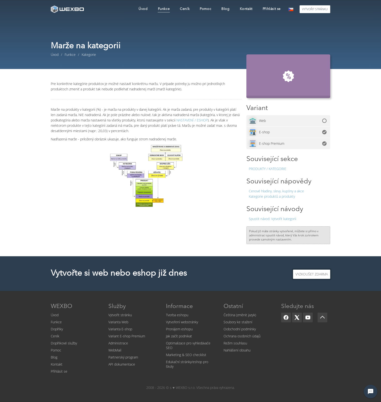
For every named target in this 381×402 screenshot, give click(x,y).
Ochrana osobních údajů (242, 336)
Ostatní (233, 306)
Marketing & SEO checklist (186, 354)
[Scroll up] (322, 317)
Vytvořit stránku (120, 315)
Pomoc (56, 350)
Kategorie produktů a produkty (272, 196)
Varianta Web (118, 322)
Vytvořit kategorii (272, 218)
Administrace (118, 343)
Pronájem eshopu (179, 329)
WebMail (114, 350)
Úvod (55, 315)
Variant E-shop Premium (126, 336)
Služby (117, 306)
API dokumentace (121, 364)
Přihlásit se (59, 371)
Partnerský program (123, 357)
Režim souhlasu (235, 343)
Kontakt (56, 364)
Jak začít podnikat (179, 336)
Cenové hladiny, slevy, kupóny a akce (276, 191)
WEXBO (61, 306)
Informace (179, 306)
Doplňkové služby (64, 343)
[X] (297, 317)
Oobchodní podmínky (240, 329)
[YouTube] (308, 317)
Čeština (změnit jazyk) (240, 315)
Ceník (55, 336)
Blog (54, 357)
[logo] (68, 9)
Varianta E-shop (120, 329)
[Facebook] (286, 317)
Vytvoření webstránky (182, 322)
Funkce (56, 322)
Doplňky (57, 329)
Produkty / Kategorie (267, 168)
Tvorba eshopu (177, 315)
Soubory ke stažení (238, 322)
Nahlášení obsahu (237, 350)
